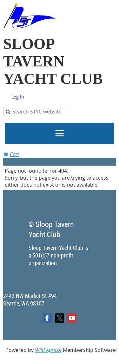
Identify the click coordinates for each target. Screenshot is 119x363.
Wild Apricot (48, 349)
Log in (17, 97)
